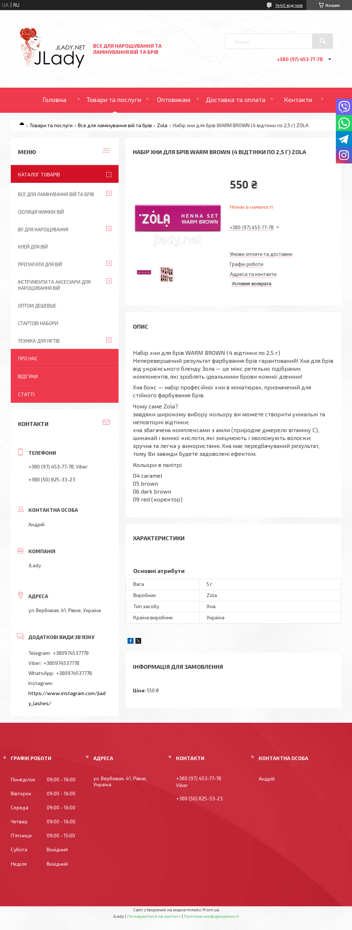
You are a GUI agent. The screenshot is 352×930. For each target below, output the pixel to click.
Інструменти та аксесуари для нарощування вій (54, 285)
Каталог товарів (39, 174)
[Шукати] (322, 40)
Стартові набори (38, 323)
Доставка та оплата (235, 99)
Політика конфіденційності (211, 916)
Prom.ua (211, 909)
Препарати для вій (40, 264)
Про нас (28, 358)
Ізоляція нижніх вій (41, 212)
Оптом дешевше (37, 306)
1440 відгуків (289, 5)
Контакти (298, 99)
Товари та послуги (114, 99)
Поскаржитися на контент (154, 916)
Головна (54, 99)
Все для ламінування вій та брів (115, 125)
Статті (26, 394)
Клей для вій (33, 247)
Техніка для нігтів (39, 341)
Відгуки (28, 376)
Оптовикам (173, 99)
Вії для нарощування (43, 229)
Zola (162, 125)
